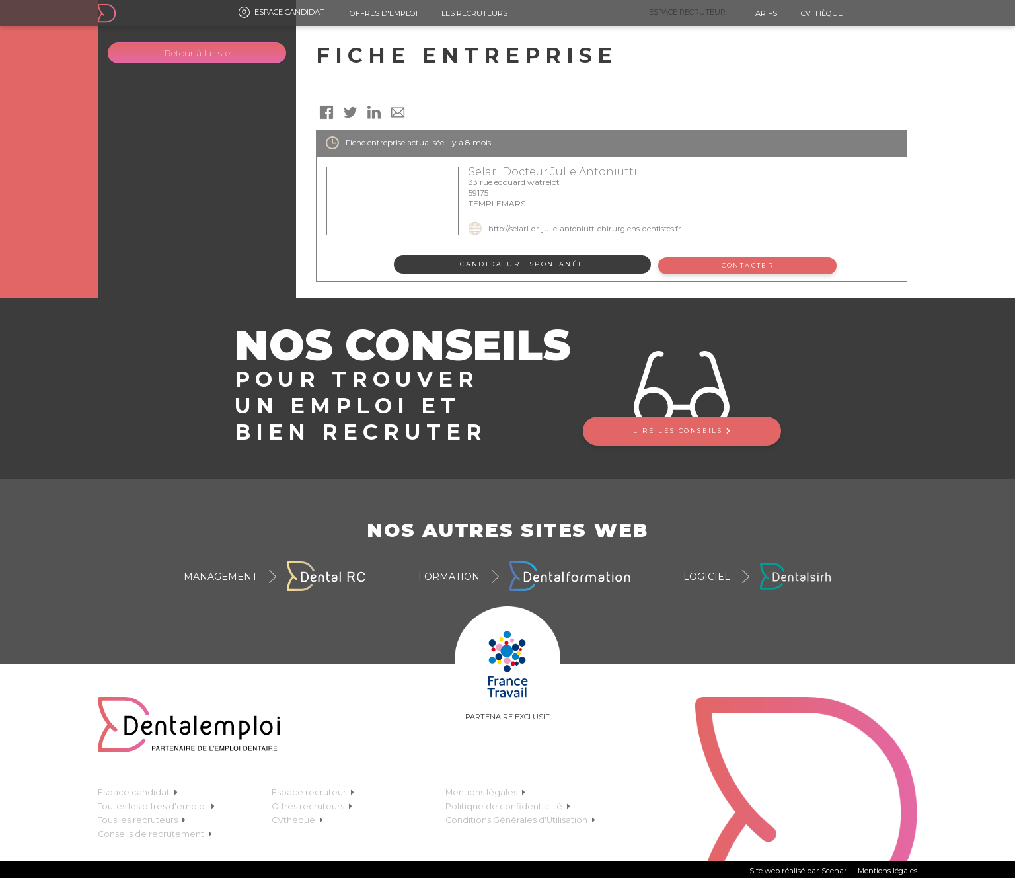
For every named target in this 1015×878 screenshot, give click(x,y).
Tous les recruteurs (142, 817)
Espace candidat (281, 12)
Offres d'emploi (384, 13)
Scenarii (836, 868)
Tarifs (764, 13)
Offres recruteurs (312, 804)
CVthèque (822, 13)
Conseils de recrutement (155, 831)
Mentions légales (485, 790)
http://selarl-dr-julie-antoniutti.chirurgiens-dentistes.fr (584, 228)
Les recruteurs (474, 13)
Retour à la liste (197, 53)
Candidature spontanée (522, 264)
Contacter (750, 264)
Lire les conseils (681, 428)
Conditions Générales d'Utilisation (520, 817)
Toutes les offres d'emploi (156, 804)
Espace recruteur (687, 12)
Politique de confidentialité (507, 804)
